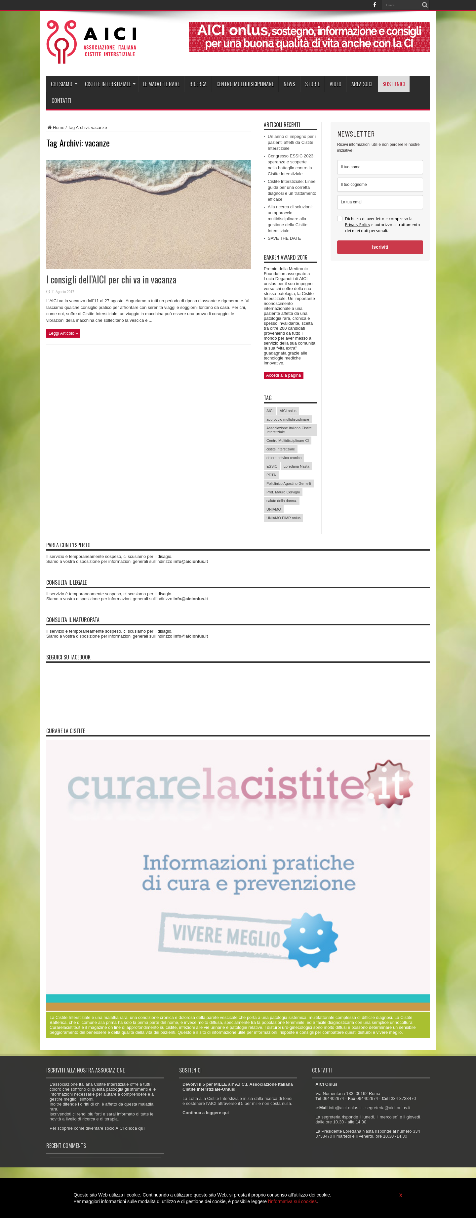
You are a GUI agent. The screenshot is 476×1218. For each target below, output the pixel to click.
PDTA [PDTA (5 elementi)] (271, 475)
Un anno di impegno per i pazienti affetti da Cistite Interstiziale (292, 142)
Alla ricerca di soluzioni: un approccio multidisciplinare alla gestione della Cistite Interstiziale (290, 218)
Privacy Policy (357, 225)
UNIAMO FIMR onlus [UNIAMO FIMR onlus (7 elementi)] (283, 518)
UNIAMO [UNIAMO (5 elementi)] (273, 509)
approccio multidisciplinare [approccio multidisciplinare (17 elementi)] (287, 419)
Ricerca (198, 84)
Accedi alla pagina (283, 375)
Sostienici (393, 84)
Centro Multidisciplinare (245, 84)
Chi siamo (64, 84)
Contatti (61, 101)
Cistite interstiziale (110, 84)
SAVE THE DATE (284, 238)
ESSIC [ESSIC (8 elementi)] (271, 466)
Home (55, 127)
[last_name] (380, 185)
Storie (312, 84)
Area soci (362, 84)
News (289, 84)
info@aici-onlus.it (345, 1107)
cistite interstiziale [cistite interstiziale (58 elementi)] (280, 449)
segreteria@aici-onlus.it (387, 1107)
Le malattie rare (161, 84)
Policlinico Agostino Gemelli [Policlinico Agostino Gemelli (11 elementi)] (288, 483)
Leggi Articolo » (63, 333)
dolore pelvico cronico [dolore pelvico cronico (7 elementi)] (283, 458)
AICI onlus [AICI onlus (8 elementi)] (288, 411)
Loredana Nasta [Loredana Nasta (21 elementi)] (296, 466)
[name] (380, 167)
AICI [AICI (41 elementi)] (269, 411)
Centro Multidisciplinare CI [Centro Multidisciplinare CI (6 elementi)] (287, 440)
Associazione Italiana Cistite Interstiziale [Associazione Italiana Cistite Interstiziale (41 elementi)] (289, 430)
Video (335, 84)
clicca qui (134, 1128)
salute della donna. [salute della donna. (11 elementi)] (281, 501)
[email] (380, 202)
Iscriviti (380, 247)
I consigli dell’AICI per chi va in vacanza (111, 279)
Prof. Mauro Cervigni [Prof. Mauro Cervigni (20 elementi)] (283, 492)
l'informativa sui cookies (292, 1201)
